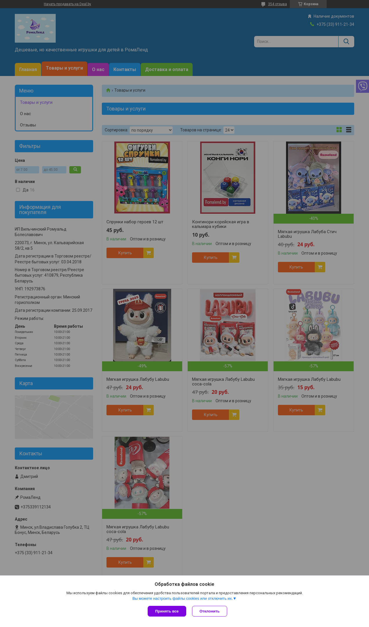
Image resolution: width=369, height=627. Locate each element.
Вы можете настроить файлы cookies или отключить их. (182, 598)
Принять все (167, 611)
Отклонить (210, 611)
